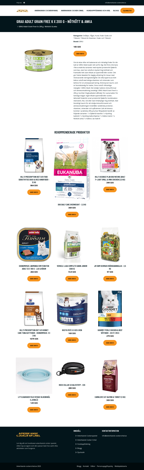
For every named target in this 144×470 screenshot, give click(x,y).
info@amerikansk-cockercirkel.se (115, 3)
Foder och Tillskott (104, 38)
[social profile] (24, 3)
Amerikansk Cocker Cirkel (72, 10)
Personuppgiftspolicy (105, 466)
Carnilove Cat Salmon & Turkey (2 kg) (110, 397)
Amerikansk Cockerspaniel (46, 10)
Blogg (116, 10)
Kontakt (86, 466)
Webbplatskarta (121, 466)
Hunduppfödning (83, 444)
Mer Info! (80, 54)
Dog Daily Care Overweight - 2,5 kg (72, 204)
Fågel (92, 36)
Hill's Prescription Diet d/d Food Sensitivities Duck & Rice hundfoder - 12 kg (34, 179)
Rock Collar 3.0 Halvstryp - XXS (72, 385)
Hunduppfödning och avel (98, 10)
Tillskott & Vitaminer (88, 38)
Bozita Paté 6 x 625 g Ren (72, 330)
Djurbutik (127, 11)
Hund (97, 36)
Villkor (92, 466)
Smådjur (86, 36)
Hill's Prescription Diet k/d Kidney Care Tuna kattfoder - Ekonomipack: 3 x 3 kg (34, 333)
